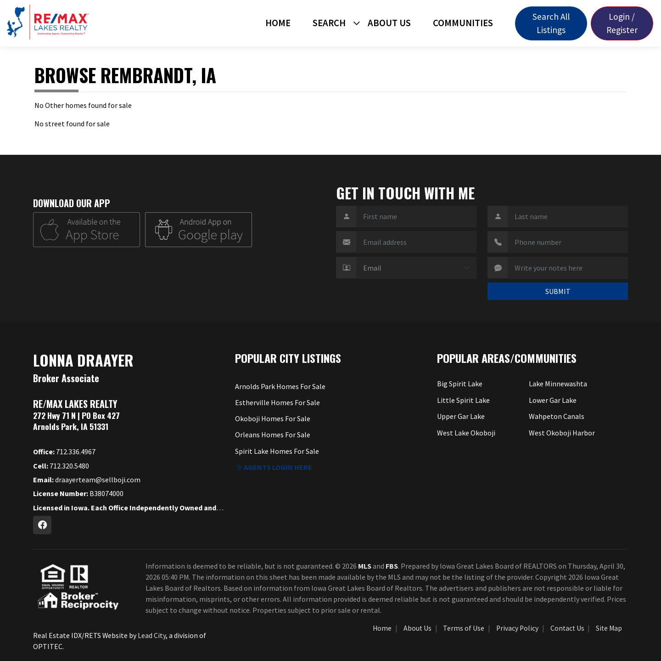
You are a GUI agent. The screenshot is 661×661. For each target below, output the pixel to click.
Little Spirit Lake (463, 400)
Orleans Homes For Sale (272, 434)
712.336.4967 (64, 451)
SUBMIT (558, 291)
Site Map (609, 628)
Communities (463, 23)
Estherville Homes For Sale (277, 402)
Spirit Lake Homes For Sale (277, 451)
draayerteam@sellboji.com (86, 479)
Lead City (152, 635)
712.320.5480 (61, 465)
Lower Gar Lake (553, 400)
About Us (389, 23)
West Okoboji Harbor (562, 432)
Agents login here (273, 467)
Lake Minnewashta (558, 383)
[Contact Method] (416, 268)
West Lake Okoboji (466, 432)
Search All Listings (551, 23)
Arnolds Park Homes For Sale (280, 386)
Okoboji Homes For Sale (272, 418)
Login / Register (622, 23)
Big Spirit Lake (459, 383)
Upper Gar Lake (461, 416)
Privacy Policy (517, 628)
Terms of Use (463, 628)
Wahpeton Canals (556, 416)
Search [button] (329, 23)
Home (278, 23)
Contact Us (567, 628)
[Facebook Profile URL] (42, 525)
